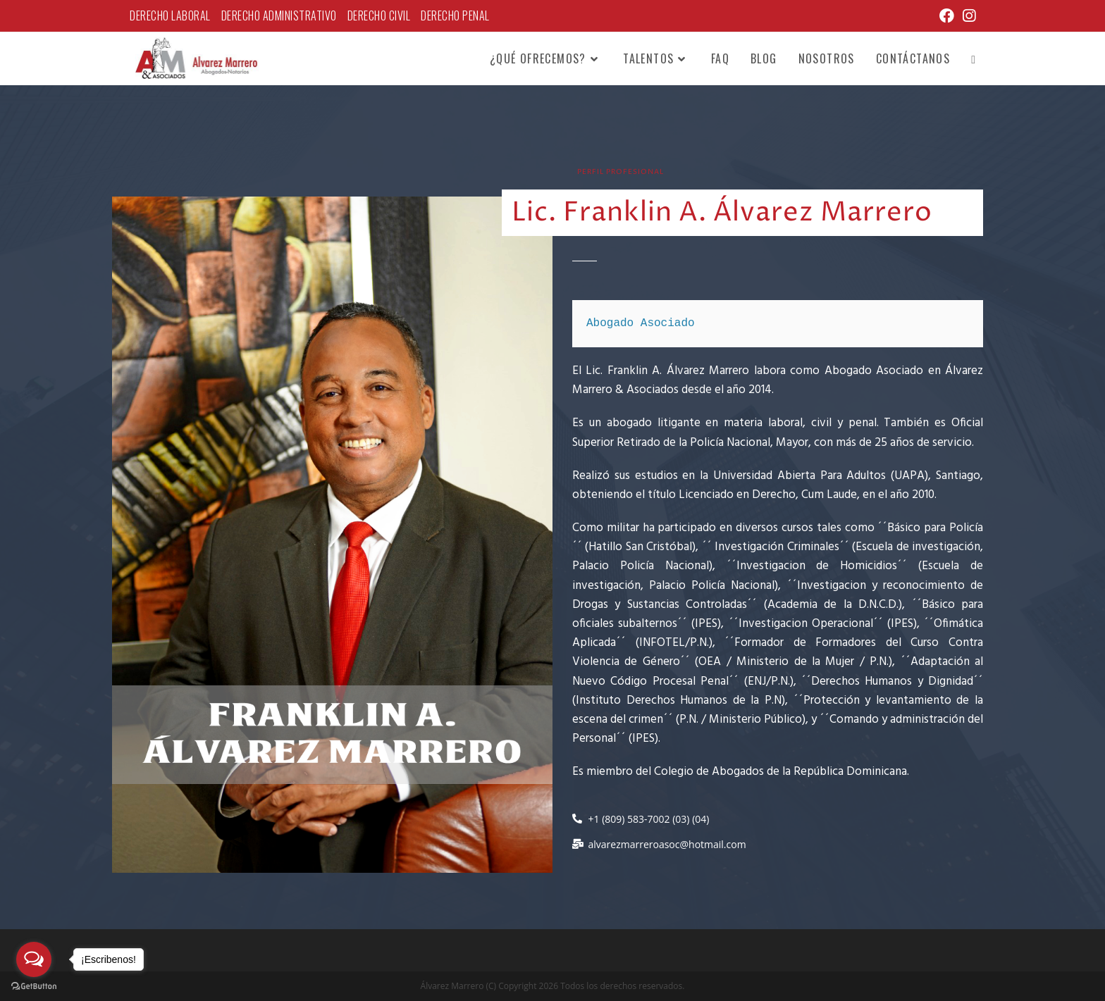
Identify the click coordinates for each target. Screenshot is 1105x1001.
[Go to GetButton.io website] (33, 986)
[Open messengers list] (33, 959)
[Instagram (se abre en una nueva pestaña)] (966, 15)
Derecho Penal (455, 15)
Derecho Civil (379, 15)
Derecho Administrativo (279, 15)
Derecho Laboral (170, 15)
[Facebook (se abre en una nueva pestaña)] (946, 15)
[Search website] (973, 58)
